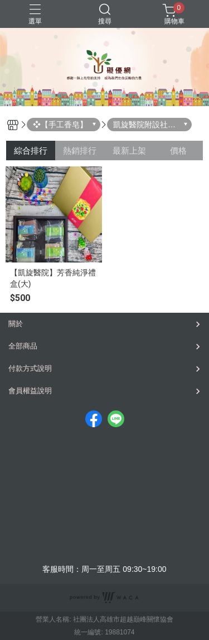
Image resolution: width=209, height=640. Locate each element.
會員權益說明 (30, 390)
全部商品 (22, 346)
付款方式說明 (30, 368)
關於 (15, 323)
